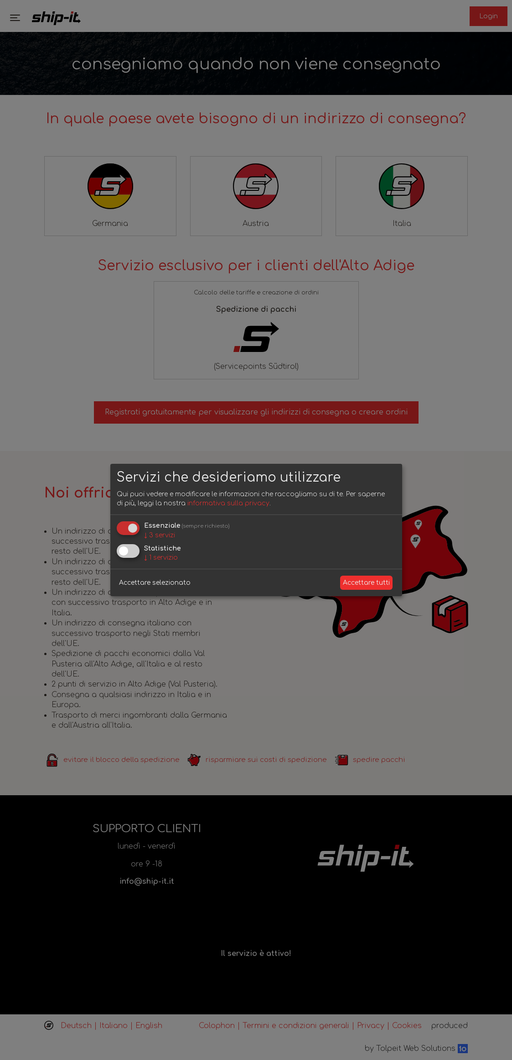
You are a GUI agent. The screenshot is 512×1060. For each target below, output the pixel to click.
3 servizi (159, 535)
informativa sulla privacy (228, 503)
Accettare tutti (366, 582)
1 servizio (161, 557)
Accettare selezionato (155, 582)
